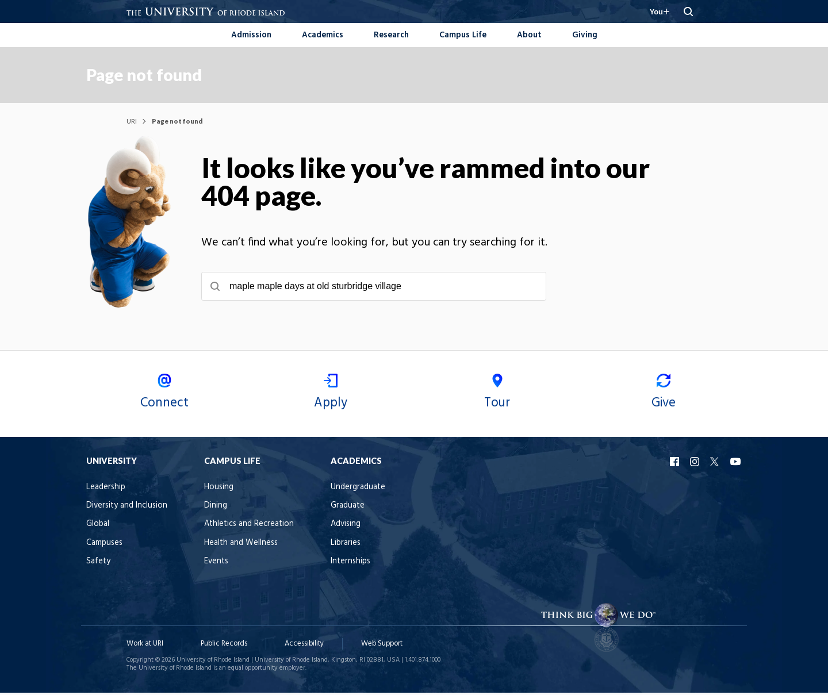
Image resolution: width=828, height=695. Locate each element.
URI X (675, 476)
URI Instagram (655, 476)
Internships (391, 576)
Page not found (184, 75)
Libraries (386, 557)
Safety (138, 576)
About (529, 35)
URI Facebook (635, 476)
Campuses (144, 557)
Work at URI (144, 646)
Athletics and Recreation (289, 539)
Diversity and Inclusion (167, 520)
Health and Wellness (281, 557)
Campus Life (462, 35)
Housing (259, 501)
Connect (198, 408)
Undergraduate (398, 501)
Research (391, 35)
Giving (584, 35)
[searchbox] (413, 287)
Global (138, 539)
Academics (322, 35)
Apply (342, 408)
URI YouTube (696, 476)
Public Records (224, 646)
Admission (251, 35)
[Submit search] (255, 287)
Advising (386, 539)
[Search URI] (688, 11)
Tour (486, 408)
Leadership (146, 501)
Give (630, 408)
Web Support (381, 646)
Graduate (388, 520)
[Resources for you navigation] (656, 11)
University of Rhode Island (213, 662)
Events (256, 576)
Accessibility (304, 646)
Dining (255, 520)
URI (131, 122)
